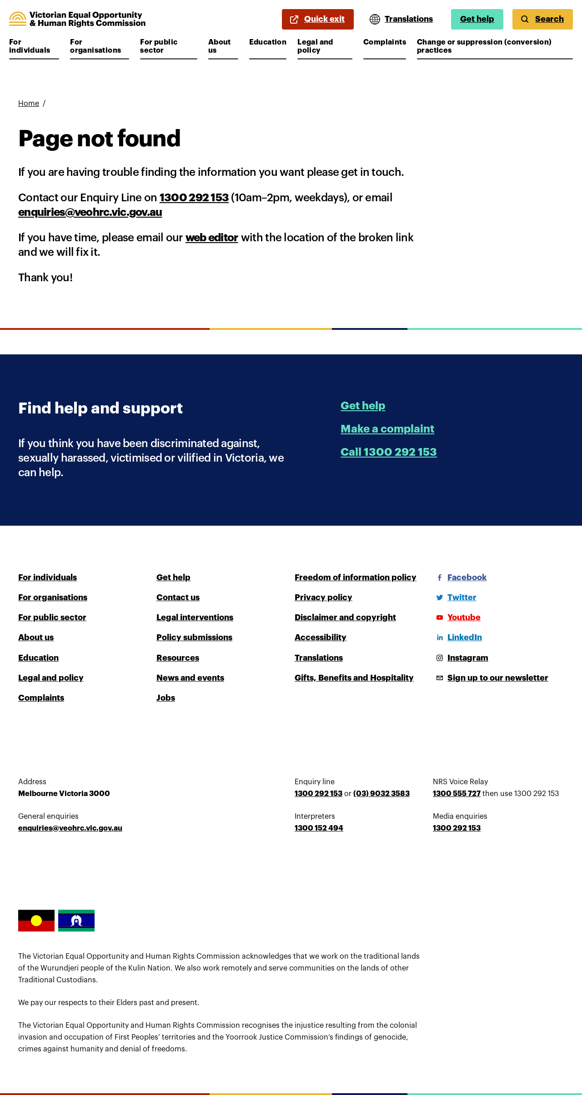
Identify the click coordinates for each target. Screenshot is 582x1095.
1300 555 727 (457, 793)
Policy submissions (194, 637)
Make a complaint (387, 428)
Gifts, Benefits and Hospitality (354, 678)
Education (268, 42)
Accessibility (320, 637)
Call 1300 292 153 (389, 452)
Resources (177, 658)
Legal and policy (324, 46)
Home (28, 103)
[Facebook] (460, 577)
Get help (477, 19)
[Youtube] (457, 617)
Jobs (165, 698)
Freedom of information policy (355, 577)
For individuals (34, 46)
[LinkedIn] (457, 637)
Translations (319, 658)
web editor (212, 237)
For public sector (167, 46)
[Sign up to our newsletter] (490, 677)
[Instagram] (460, 657)
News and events (190, 678)
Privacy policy (323, 597)
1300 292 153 (194, 197)
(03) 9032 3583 (381, 793)
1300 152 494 (319, 828)
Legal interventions (194, 617)
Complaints (384, 42)
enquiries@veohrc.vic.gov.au (90, 212)
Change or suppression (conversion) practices (484, 46)
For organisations (97, 46)
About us (223, 46)
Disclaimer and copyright (345, 617)
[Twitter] (455, 597)
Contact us (178, 597)
